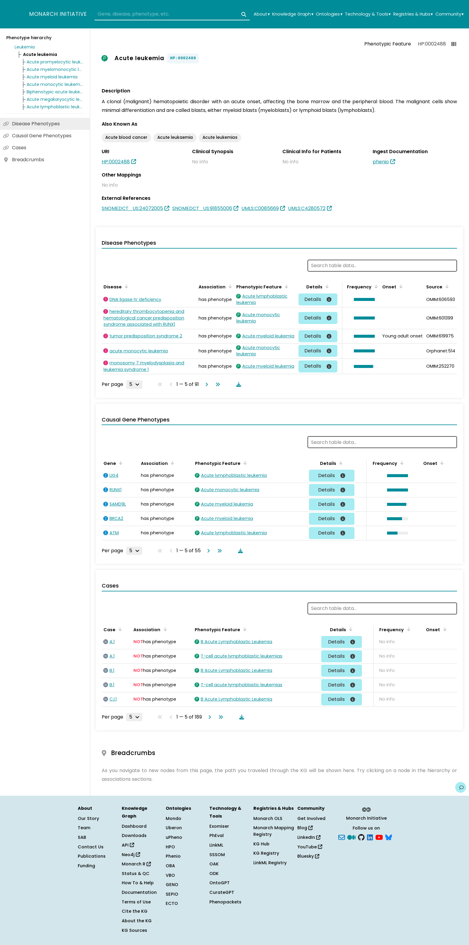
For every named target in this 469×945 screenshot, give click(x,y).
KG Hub (261, 844)
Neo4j (131, 855)
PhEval (216, 836)
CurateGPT (221, 892)
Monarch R (136, 864)
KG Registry (266, 853)
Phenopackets (225, 902)
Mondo (173, 818)
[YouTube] (379, 837)
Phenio (173, 856)
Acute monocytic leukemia (55, 84)
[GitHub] (361, 837)
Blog (305, 828)
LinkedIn (308, 837)
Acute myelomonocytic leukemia (55, 69)
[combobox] (172, 14)
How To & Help (138, 883)
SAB (82, 837)
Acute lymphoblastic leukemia (55, 107)
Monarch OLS (267, 818)
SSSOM (217, 855)
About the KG (137, 921)
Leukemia (25, 47)
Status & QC (136, 873)
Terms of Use (136, 902)
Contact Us (90, 847)
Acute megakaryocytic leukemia (55, 99)
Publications (92, 856)
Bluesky (308, 856)
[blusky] (388, 837)
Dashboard (134, 826)
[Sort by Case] (119, 629)
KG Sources (134, 930)
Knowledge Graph (292, 14)
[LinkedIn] (370, 837)
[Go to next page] (205, 384)
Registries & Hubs (413, 14)
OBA (170, 866)
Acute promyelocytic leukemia (55, 62)
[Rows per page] (134, 384)
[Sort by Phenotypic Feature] (285, 286)
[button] (363, 299)
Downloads (134, 836)
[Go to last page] (216, 384)
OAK (214, 864)
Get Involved (311, 818)
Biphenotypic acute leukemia (55, 92)
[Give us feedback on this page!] (460, 787)
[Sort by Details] (326, 286)
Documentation (139, 892)
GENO (172, 885)
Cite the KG (134, 911)
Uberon (174, 828)
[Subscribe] (341, 837)
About (261, 14)
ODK (214, 873)
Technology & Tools (368, 14)
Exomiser (219, 826)
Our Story (88, 818)
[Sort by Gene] (119, 463)
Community (450, 14)
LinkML (216, 845)
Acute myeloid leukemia (52, 77)
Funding (86, 866)
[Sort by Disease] (125, 286)
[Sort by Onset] (399, 286)
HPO (170, 847)
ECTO (172, 903)
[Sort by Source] (446, 286)
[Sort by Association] (229, 286)
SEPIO (172, 894)
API (128, 845)
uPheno (174, 837)
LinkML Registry (270, 863)
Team (84, 828)
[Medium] (351, 837)
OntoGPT (219, 883)
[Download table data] (237, 384)
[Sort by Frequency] (375, 286)
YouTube (309, 847)
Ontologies (329, 14)
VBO (170, 875)
